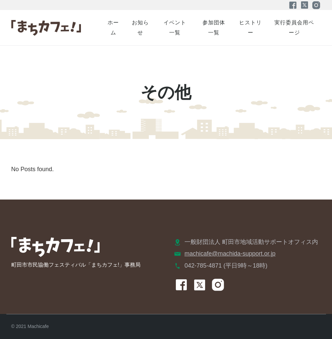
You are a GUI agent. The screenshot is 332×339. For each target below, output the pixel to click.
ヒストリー (250, 27)
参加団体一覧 (213, 27)
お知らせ (140, 27)
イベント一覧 (175, 27)
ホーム (113, 27)
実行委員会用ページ (294, 27)
